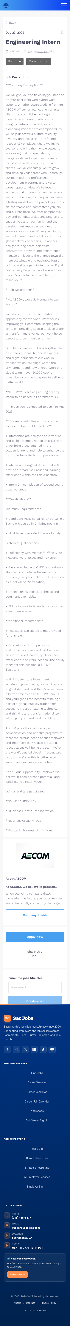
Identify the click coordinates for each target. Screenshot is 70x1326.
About (17, 1302)
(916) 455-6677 (21, 1217)
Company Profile (35, 915)
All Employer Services (37, 1177)
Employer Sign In (37, 1186)
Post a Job (37, 1148)
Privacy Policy (48, 1302)
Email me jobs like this (25, 978)
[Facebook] (7, 1049)
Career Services (36, 1082)
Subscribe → (17, 1274)
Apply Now (35, 937)
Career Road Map (37, 1092)
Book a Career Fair (37, 1158)
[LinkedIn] (34, 1049)
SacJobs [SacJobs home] (18, 1018)
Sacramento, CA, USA (41, 51)
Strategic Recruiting (37, 1167)
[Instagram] (16, 1049)
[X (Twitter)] (25, 1049)
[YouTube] (52, 1049)
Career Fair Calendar (37, 1101)
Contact (30, 1302)
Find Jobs (37, 1073)
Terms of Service (37, 1310)
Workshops (37, 1111)
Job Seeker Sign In (37, 1120)
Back (12, 22)
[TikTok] (43, 1049)
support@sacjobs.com (26, 1228)
